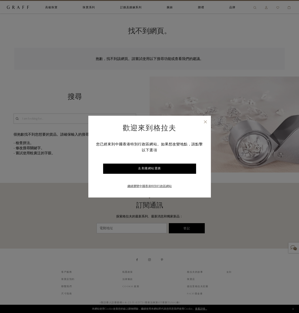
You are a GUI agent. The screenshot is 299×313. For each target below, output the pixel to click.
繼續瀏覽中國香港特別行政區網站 (149, 186)
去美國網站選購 (149, 168)
